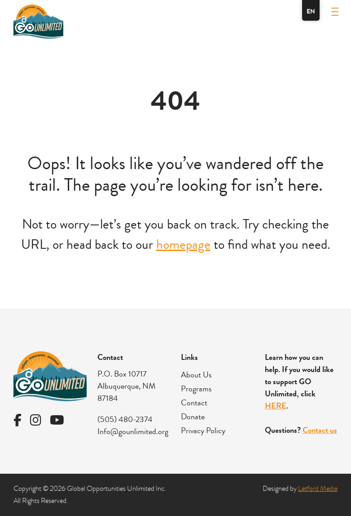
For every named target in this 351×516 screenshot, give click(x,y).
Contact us (320, 430)
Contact (194, 402)
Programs (196, 389)
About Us (196, 375)
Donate (193, 416)
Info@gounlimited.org (132, 431)
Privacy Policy (203, 430)
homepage (183, 244)
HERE (275, 406)
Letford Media (318, 489)
